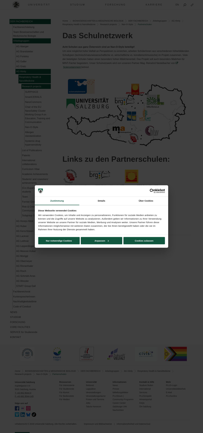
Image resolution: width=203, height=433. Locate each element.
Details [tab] (101, 200)
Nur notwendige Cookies (59, 240)
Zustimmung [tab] (57, 200)
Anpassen (102, 240)
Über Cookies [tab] (146, 200)
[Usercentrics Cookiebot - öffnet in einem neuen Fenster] (152, 191)
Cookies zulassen (144, 240)
